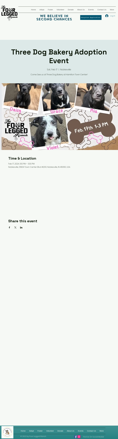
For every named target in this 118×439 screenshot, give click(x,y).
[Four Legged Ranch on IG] (79, 436)
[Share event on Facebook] (9, 227)
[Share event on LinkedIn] (21, 227)
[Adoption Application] (91, 17)
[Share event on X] (15, 227)
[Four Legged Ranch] (75, 436)
